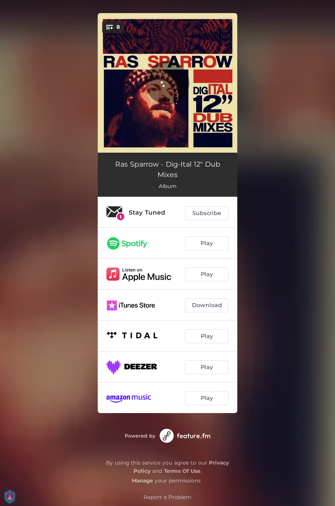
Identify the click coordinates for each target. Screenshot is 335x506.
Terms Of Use (182, 471)
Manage (142, 480)
